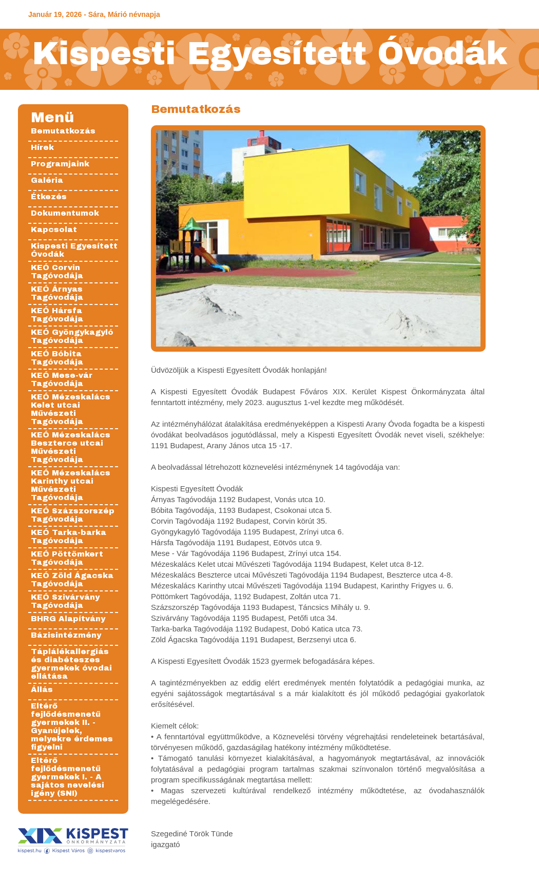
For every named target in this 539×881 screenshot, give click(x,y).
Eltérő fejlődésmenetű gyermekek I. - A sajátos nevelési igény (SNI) (67, 776)
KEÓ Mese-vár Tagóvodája (61, 379)
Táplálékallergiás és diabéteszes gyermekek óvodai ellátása (71, 663)
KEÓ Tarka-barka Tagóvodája (68, 536)
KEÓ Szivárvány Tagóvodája (65, 601)
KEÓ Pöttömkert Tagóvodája (67, 558)
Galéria (47, 180)
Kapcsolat (54, 229)
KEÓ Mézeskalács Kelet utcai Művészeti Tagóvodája (70, 409)
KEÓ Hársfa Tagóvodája (57, 315)
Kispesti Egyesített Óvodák (270, 53)
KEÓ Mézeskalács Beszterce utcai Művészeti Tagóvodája (70, 447)
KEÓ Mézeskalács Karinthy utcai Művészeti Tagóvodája (70, 485)
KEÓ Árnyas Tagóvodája (57, 293)
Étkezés (49, 197)
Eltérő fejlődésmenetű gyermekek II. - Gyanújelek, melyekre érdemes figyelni (72, 726)
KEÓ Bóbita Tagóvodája (57, 358)
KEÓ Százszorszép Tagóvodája (72, 515)
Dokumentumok (65, 213)
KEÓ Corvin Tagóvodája (57, 271)
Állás (42, 689)
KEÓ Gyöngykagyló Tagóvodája (72, 336)
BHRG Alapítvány (68, 619)
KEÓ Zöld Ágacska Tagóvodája (72, 579)
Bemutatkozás (63, 131)
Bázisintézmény (66, 635)
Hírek (42, 147)
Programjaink (60, 164)
